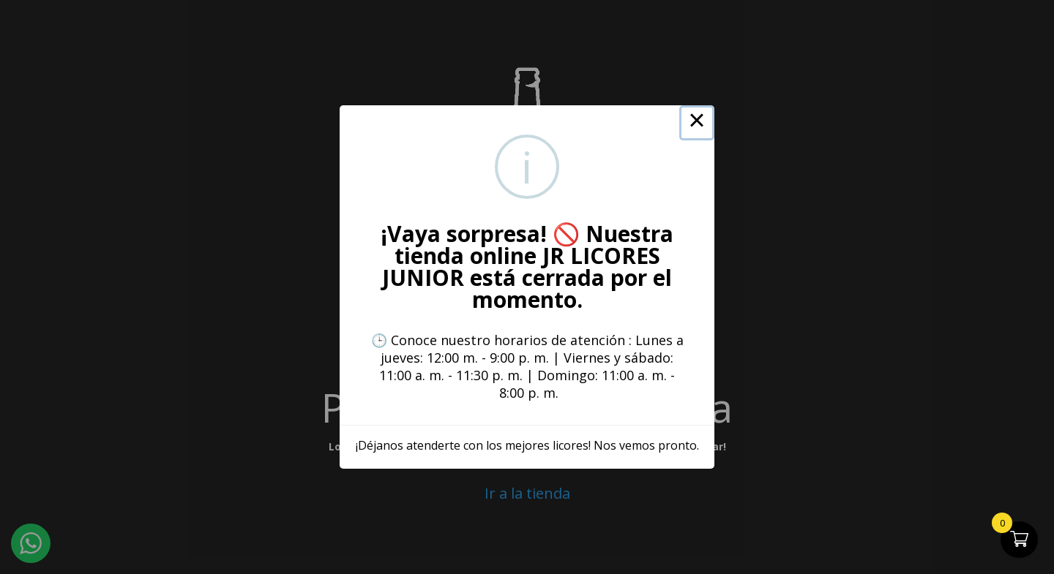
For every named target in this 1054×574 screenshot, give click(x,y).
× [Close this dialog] (697, 122)
